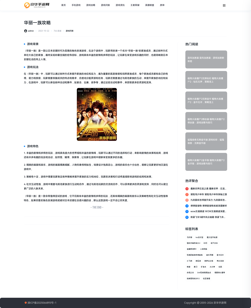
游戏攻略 (90, 5)
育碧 (188, 267)
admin (31, 31)
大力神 (212, 267)
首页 (63, 5)
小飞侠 (189, 261)
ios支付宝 (199, 237)
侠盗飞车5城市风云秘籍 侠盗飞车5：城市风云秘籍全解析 (207, 217)
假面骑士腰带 (220, 273)
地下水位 (214, 243)
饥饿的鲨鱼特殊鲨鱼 (195, 255)
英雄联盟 (149, 5)
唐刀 (195, 267)
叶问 (205, 243)
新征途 (198, 261)
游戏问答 (105, 5)
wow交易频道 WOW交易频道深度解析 (208, 211)
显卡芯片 (220, 255)
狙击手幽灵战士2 (193, 243)
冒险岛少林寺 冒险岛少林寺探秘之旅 (208, 194)
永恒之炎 (190, 273)
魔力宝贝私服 (212, 237)
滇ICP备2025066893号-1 (42, 302)
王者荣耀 (134, 5)
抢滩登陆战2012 (193, 279)
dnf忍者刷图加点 (204, 273)
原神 (162, 5)
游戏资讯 (120, 5)
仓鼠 (220, 267)
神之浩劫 (220, 261)
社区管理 (206, 279)
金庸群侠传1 (192, 249)
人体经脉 (203, 249)
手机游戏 (76, 5)
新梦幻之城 (208, 261)
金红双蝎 (209, 255)
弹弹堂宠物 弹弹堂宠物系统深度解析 (208, 205)
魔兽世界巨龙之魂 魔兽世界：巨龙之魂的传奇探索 (208, 188)
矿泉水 (203, 267)
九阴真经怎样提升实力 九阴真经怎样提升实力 (208, 200)
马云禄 (189, 237)
